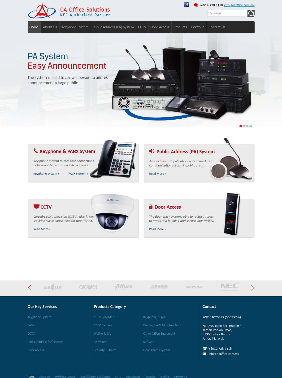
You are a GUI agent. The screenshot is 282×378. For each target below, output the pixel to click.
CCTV (142, 27)
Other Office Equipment (159, 334)
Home (34, 27)
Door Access (160, 27)
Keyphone (50, 151)
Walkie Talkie (102, 334)
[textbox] (227, 13)
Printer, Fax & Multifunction (161, 325)
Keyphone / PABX (154, 317)
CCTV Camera (103, 325)
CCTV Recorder (104, 317)
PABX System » (78, 174)
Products (180, 27)
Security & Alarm (105, 350)
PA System (101, 342)
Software (149, 342)
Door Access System (156, 350)
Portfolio (197, 27)
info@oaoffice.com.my (239, 5)
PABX (31, 325)
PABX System (81, 151)
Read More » (158, 174)
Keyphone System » (47, 174)
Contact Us (217, 27)
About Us (50, 27)
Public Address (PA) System (113, 27)
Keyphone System (75, 27)
